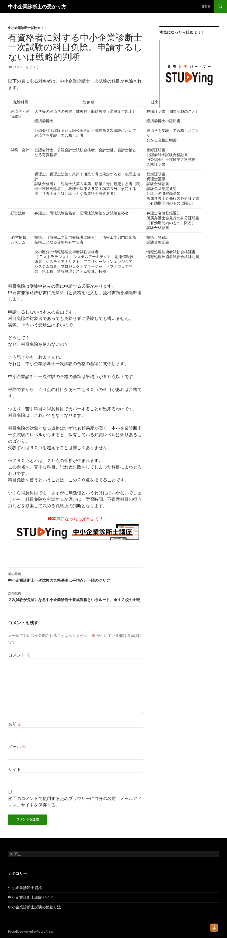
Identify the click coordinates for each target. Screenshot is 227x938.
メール (17, 746)
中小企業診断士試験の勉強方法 (34, 907)
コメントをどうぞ (26, 67)
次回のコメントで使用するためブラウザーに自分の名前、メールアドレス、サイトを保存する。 (75, 801)
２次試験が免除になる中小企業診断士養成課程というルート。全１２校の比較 (75, 596)
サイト (14, 769)
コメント (19, 654)
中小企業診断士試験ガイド (27, 28)
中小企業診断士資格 (25, 887)
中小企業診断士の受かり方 (37, 6)
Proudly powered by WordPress (31, 931)
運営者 (206, 6)
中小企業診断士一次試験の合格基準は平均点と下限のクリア (75, 577)
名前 (15, 724)
